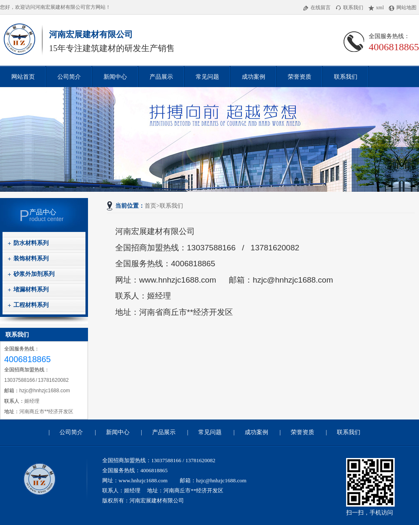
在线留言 (317, 7)
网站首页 (23, 76)
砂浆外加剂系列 (33, 274)
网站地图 (402, 7)
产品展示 (161, 76)
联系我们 (349, 7)
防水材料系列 (31, 243)
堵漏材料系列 (31, 289)
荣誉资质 (299, 76)
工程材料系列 (31, 305)
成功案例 (253, 76)
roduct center (53, 215)
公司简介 (69, 76)
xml (376, 7)
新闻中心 (115, 76)
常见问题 (207, 76)
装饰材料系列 (31, 258)
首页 (150, 206)
